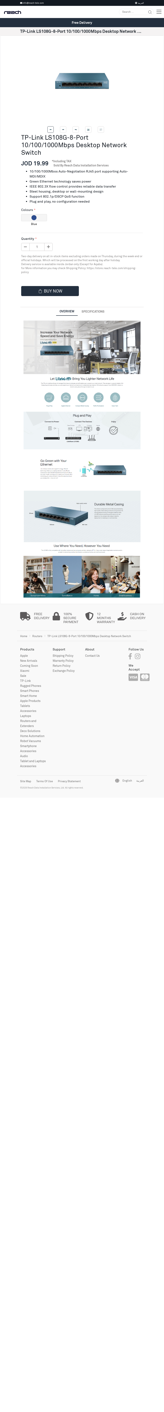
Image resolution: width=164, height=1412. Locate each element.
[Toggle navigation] (159, 11)
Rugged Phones (30, 685)
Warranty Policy (63, 660)
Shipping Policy (63, 655)
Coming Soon (29, 665)
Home (23, 636)
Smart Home (28, 696)
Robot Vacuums (30, 741)
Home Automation (32, 736)
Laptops (25, 716)
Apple (24, 655)
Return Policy (61, 665)
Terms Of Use (44, 781)
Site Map (25, 781)
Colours (27, 210)
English (127, 780)
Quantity (27, 239)
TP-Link (25, 680)
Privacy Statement (69, 781)
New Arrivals (28, 660)
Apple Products (30, 701)
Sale (23, 675)
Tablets (25, 706)
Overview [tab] (67, 311)
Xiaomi (24, 670)
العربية (139, 3)
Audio (24, 756)
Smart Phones (29, 691)
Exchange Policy (64, 670)
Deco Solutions (30, 731)
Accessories (28, 711)
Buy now (50, 291)
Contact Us (92, 655)
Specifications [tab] (93, 311)
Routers (37, 636)
